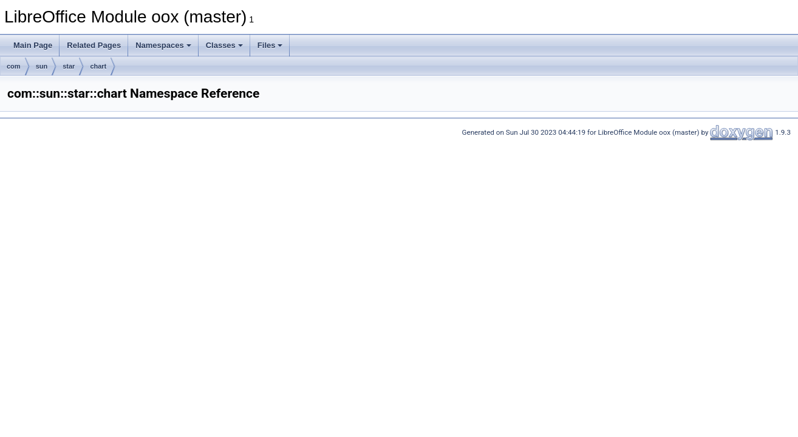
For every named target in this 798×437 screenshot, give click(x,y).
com (14, 66)
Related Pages (94, 45)
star (69, 66)
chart (98, 66)
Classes (224, 45)
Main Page (32, 45)
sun (42, 66)
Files (270, 45)
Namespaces (163, 45)
